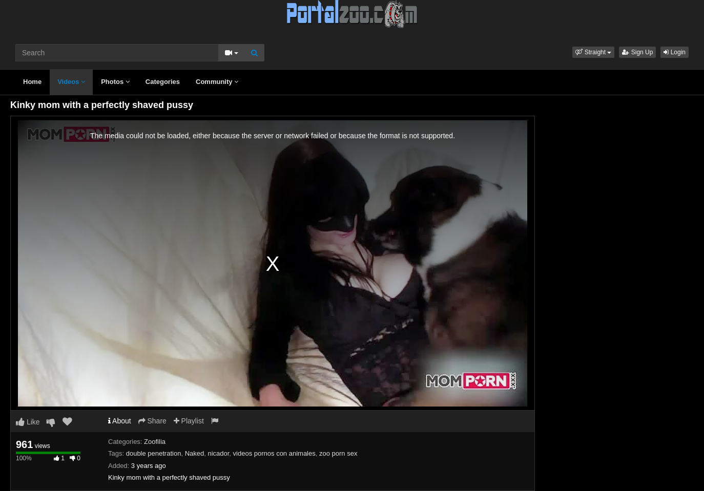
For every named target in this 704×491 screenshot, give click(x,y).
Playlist (189, 421)
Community (217, 82)
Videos (71, 82)
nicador (218, 453)
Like (28, 422)
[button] (593, 52)
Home (32, 82)
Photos (115, 82)
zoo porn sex (338, 453)
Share (152, 421)
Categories (163, 82)
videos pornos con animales (274, 453)
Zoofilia (154, 441)
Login (675, 52)
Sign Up (637, 52)
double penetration (153, 453)
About (119, 421)
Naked (194, 453)
